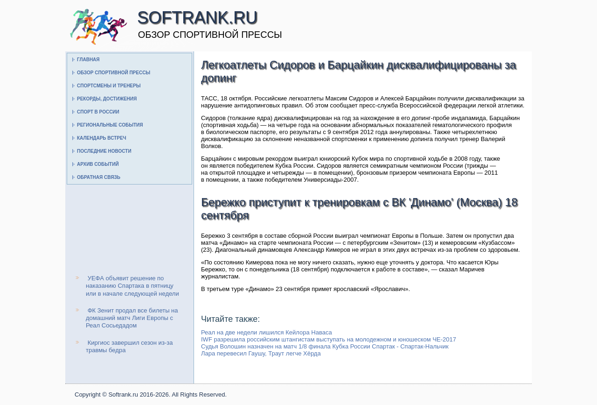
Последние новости (104, 151)
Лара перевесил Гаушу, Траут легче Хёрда (261, 353)
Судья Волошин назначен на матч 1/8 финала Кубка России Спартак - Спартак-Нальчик (325, 346)
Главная (88, 59)
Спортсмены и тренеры (108, 85)
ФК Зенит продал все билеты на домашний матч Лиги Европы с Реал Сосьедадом (132, 318)
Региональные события (110, 125)
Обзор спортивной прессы (113, 72)
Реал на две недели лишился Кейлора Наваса (266, 332)
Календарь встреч (101, 138)
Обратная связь (98, 177)
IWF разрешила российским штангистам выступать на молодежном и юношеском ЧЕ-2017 (328, 339)
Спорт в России (98, 111)
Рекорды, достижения (107, 98)
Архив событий (98, 164)
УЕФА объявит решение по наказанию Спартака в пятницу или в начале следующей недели (132, 286)
